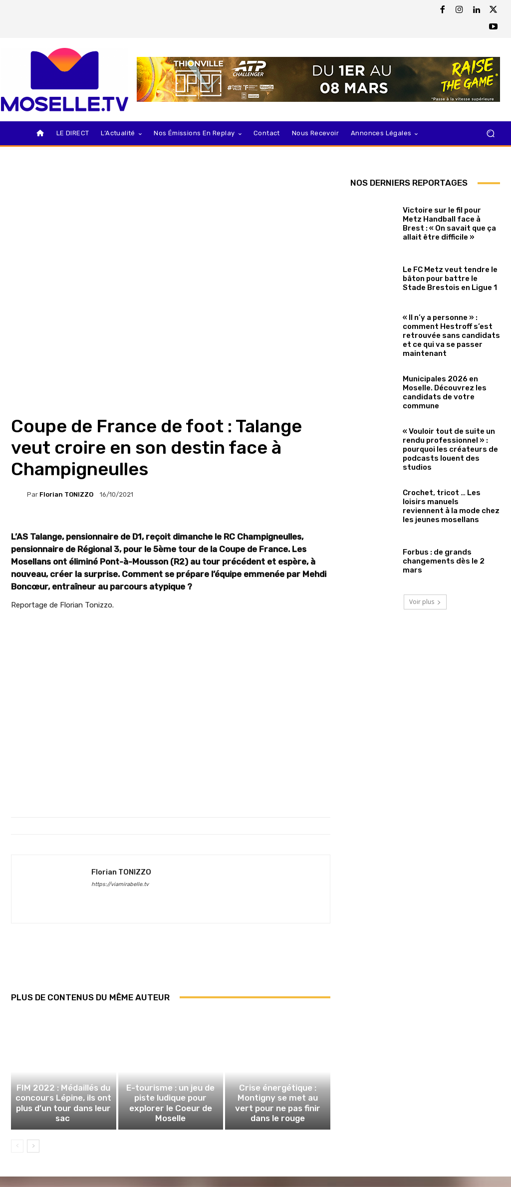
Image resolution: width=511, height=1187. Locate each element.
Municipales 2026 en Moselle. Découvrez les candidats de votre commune (445, 392)
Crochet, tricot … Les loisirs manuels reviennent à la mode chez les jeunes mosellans (451, 506)
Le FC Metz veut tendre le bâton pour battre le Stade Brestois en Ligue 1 (450, 278)
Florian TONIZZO (66, 494)
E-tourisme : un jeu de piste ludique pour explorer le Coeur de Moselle (171, 1116)
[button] (490, 133)
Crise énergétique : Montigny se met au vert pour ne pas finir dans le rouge (278, 1116)
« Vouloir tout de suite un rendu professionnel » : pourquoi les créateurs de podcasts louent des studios (450, 449)
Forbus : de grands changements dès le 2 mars (444, 561)
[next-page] (33, 1156)
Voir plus (425, 601)
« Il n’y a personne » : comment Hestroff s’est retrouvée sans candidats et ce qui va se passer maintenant (451, 335)
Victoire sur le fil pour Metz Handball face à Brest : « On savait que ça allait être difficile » (449, 224)
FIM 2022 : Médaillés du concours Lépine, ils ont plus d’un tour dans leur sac (63, 1116)
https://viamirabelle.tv (120, 884)
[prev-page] (17, 1156)
